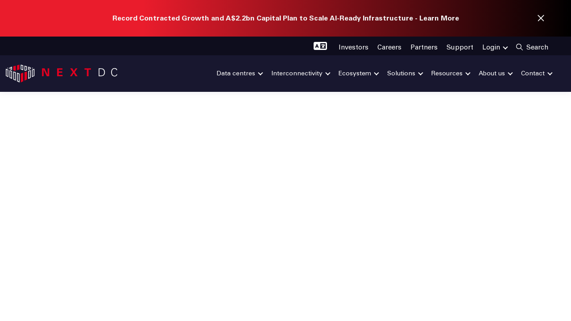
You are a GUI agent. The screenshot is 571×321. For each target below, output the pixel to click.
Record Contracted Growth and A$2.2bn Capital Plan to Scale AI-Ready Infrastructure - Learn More (285, 18)
